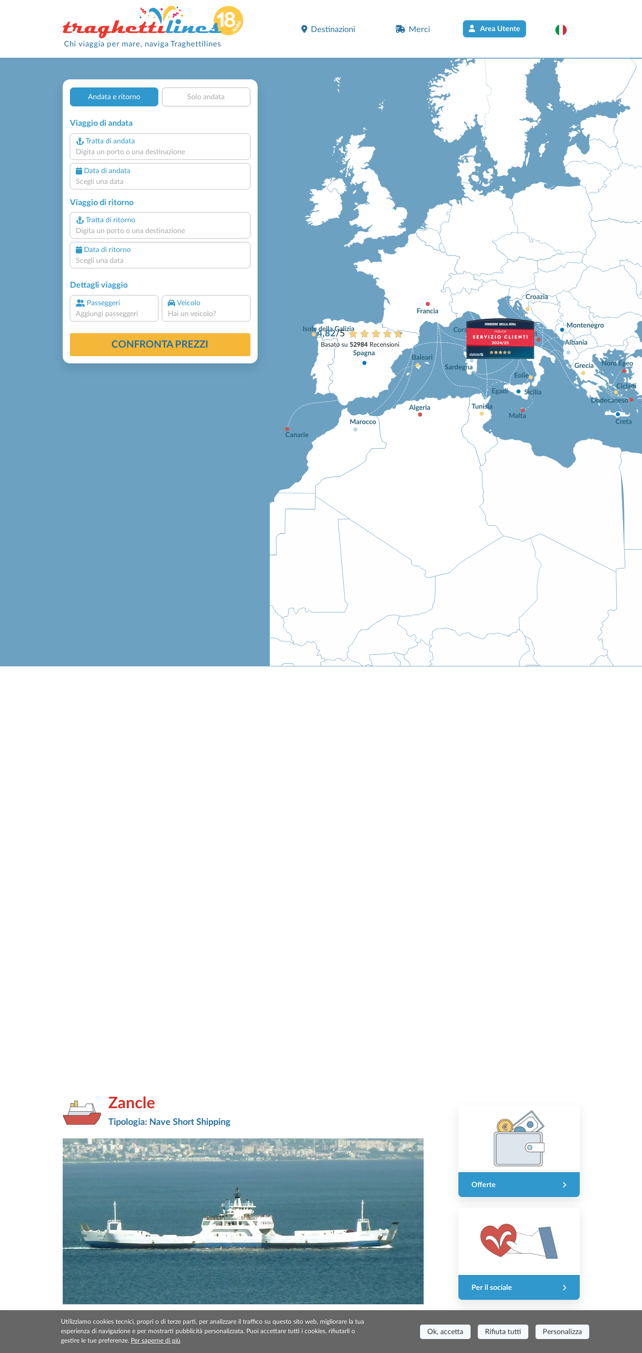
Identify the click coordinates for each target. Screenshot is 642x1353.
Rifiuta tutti (503, 1331)
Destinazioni (328, 29)
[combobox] (160, 152)
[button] (565, 29)
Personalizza (562, 1331)
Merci (412, 29)
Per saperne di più (155, 1341)
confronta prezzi (159, 344)
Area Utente (494, 28)
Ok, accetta (445, 1331)
